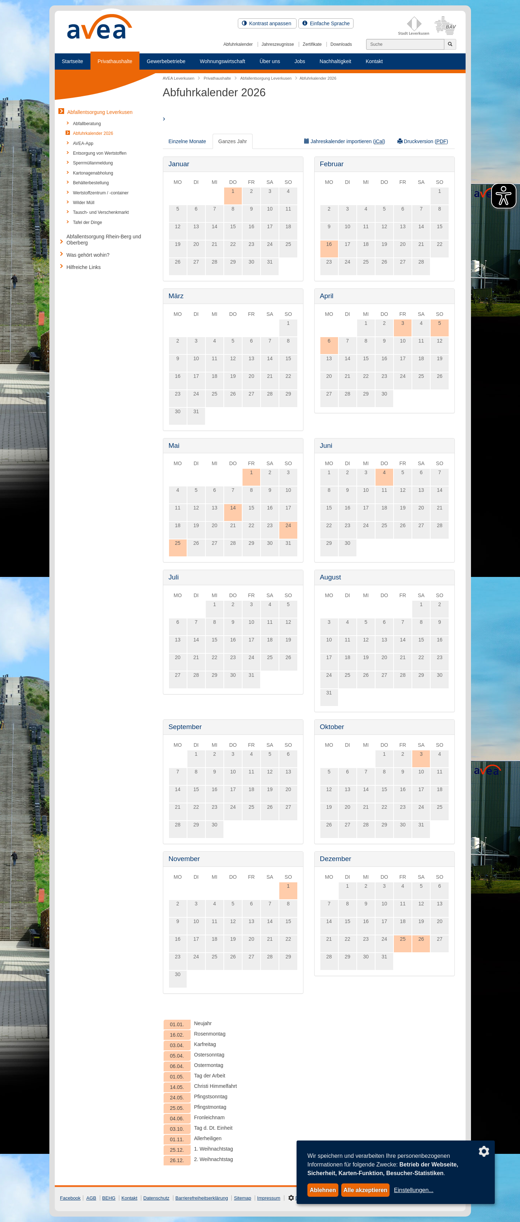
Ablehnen (323, 1190)
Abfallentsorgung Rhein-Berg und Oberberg (104, 240)
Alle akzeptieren (365, 1190)
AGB (91, 1198)
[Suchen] (405, 44)
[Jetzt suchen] (450, 44)
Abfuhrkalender (238, 44)
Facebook (70, 1198)
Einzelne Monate (187, 141)
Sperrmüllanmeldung (93, 163)
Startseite (72, 61)
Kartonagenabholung (93, 173)
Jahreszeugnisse (278, 44)
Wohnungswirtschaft (222, 61)
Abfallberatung (87, 123)
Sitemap (242, 1198)
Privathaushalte (115, 61)
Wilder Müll (83, 202)
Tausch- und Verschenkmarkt (101, 212)
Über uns (269, 61)
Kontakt (374, 61)
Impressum (268, 1198)
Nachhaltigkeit (335, 61)
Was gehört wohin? (88, 255)
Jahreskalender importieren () (344, 141)
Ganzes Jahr (232, 141)
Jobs (299, 61)
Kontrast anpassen (267, 23)
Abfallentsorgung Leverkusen (100, 112)
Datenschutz (156, 1198)
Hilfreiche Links (84, 267)
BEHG (109, 1198)
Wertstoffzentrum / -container (101, 192)
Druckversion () (422, 141)
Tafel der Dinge (87, 222)
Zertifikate (312, 44)
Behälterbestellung (91, 182)
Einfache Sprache (326, 23)
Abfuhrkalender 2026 (93, 133)
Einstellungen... (413, 1190)
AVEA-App (83, 143)
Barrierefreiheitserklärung (201, 1198)
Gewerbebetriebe (166, 61)
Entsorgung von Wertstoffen (99, 153)
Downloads (341, 44)
